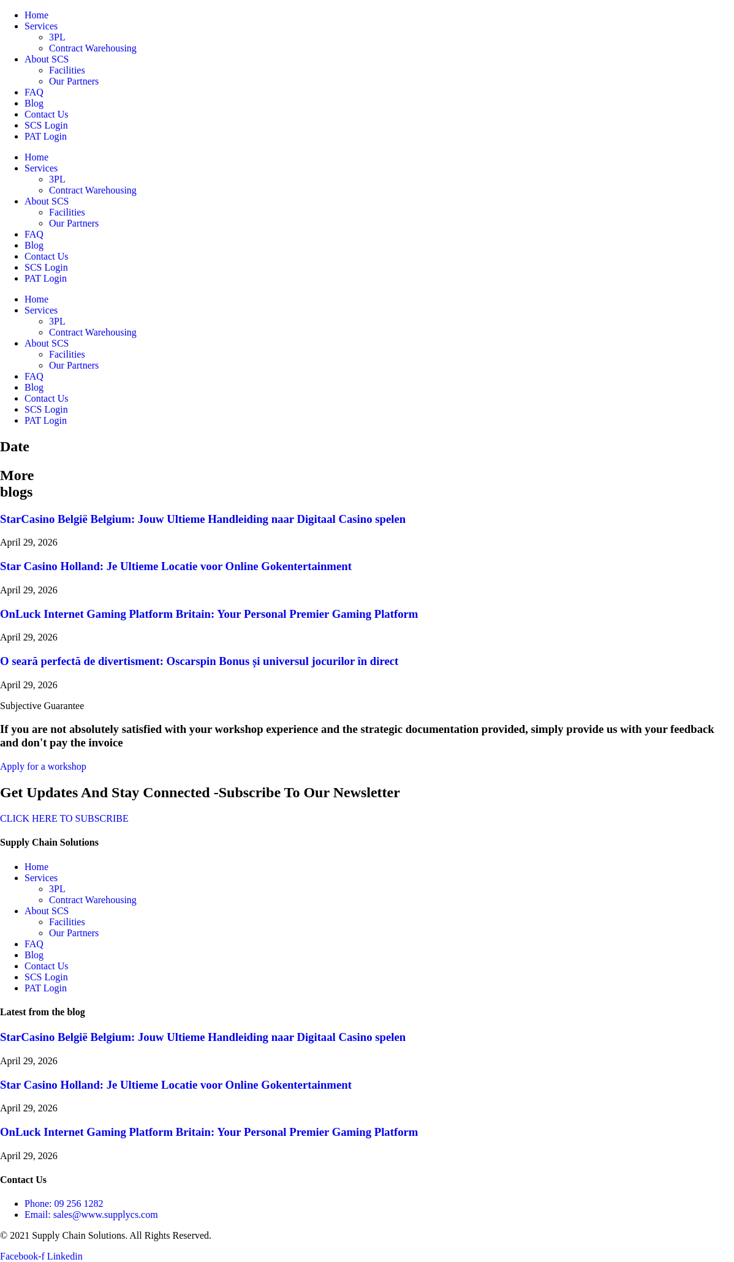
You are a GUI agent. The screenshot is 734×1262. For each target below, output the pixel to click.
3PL (57, 37)
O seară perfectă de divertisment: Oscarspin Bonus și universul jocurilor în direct (199, 661)
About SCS (47, 59)
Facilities (67, 70)
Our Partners (74, 81)
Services (41, 26)
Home (36, 15)
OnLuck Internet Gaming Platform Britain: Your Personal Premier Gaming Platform (209, 613)
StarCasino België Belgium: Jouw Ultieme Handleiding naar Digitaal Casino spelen (203, 519)
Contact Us (47, 114)
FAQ (34, 92)
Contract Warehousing (93, 48)
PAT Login (46, 136)
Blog (34, 103)
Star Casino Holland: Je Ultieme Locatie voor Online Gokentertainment (176, 566)
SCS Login (46, 125)
